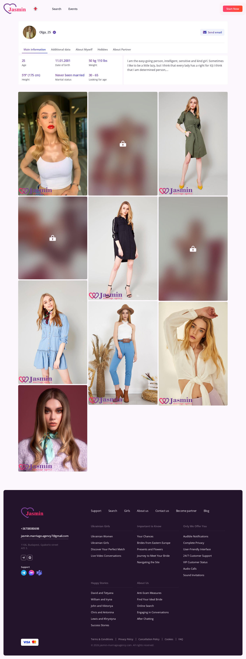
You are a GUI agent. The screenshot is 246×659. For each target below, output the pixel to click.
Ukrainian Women (102, 536)
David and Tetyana (102, 593)
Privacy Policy (125, 639)
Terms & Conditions (102, 639)
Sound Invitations (193, 575)
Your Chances (145, 536)
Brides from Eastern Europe (153, 542)
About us (142, 511)
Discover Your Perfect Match (108, 549)
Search (112, 511)
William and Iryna (101, 599)
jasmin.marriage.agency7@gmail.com (44, 536)
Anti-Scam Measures (149, 593)
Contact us (162, 511)
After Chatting (145, 618)
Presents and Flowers (150, 549)
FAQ (181, 639)
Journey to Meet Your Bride (153, 555)
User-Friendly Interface (197, 549)
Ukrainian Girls (100, 542)
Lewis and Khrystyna (103, 618)
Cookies (169, 639)
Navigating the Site (148, 562)
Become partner (186, 511)
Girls (127, 511)
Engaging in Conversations (153, 612)
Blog (206, 511)
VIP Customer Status (195, 562)
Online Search (145, 606)
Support (96, 511)
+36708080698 (30, 529)
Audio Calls (190, 568)
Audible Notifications (195, 536)
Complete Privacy (193, 542)
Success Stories (100, 625)
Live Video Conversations (106, 555)
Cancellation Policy (148, 639)
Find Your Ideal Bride (149, 599)
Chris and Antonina (102, 612)
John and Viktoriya (102, 606)
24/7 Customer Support (197, 555)
